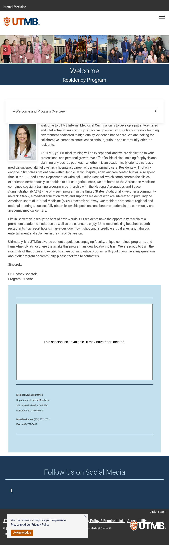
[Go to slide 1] (83, 61)
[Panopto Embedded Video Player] (84, 342)
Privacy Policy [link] (40, 524)
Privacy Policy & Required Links (101, 521)
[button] (85, 516)
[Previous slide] (5, 49)
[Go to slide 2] (86, 61)
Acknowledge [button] (22, 532)
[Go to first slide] (163, 49)
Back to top (158, 511)
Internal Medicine (14, 7)
